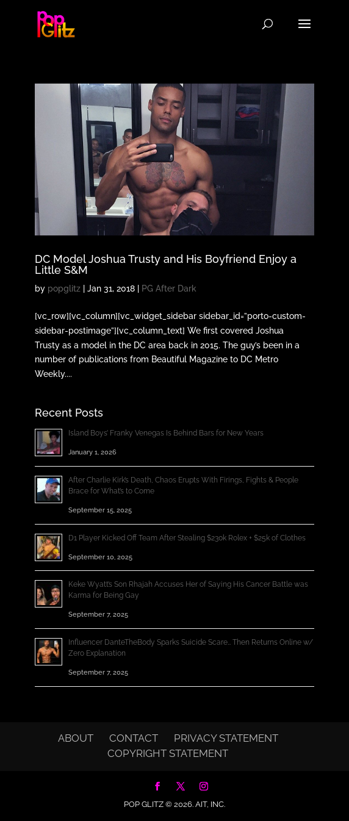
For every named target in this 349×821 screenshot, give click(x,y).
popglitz (64, 288)
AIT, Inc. (209, 804)
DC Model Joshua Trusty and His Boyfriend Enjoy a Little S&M (166, 264)
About (75, 738)
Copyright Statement (167, 753)
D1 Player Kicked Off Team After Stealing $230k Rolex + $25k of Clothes (187, 538)
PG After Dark (169, 288)
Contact (133, 738)
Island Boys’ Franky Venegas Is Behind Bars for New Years (166, 433)
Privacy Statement (226, 738)
